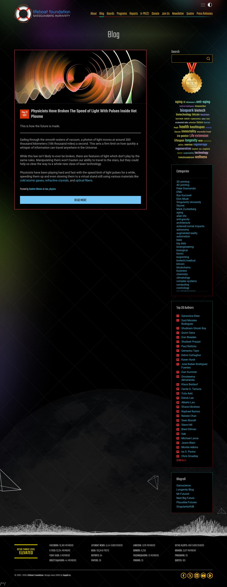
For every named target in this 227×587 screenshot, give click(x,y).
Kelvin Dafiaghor (191, 355)
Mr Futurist (182, 493)
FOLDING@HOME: (140, 556)
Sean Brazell (188, 420)
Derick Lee (187, 397)
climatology (183, 277)
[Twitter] (190, 575)
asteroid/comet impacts (190, 226)
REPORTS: (95, 556)
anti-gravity (182, 219)
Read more (80, 200)
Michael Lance (189, 438)
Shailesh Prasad (190, 341)
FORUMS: (137, 560)
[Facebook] (183, 575)
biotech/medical (185, 260)
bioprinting (182, 257)
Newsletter (178, 14)
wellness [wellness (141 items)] (201, 157)
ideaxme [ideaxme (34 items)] (177, 132)
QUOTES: (178, 560)
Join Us (166, 14)
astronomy (182, 229)
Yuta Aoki (187, 393)
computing (182, 284)
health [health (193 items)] (184, 127)
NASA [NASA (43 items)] (200, 141)
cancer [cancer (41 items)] (187, 119)
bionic (180, 253)
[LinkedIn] (196, 575)
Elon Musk (182, 198)
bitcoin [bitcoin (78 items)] (196, 114)
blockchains (183, 267)
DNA (179, 191)
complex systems (186, 281)
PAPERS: (94, 560)
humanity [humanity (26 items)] (209, 128)
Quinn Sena (188, 332)
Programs (122, 14)
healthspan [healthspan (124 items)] (197, 127)
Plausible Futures (186, 502)
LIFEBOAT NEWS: (98, 545)
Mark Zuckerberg (186, 209)
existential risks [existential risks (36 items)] (181, 123)
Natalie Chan (188, 415)
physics (52, 189)
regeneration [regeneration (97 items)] (183, 149)
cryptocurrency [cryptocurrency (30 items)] (195, 119)
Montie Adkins (189, 447)
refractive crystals (57, 180)
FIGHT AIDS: (54, 556)
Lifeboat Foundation (35, 575)
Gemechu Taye (190, 350)
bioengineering (185, 246)
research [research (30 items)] (195, 149)
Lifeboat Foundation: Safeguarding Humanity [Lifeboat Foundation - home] (42, 14)
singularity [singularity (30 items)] (206, 149)
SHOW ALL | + (181, 460)
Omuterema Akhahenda (188, 378)
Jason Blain (188, 442)
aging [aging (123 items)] (179, 102)
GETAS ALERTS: (181, 545)
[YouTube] (203, 575)
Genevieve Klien (190, 315)
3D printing (182, 181)
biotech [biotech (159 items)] (199, 110)
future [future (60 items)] (200, 122)
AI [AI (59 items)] (184, 102)
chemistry (182, 274)
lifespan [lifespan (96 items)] (179, 141)
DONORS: (137, 551)
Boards (110, 14)
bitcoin (180, 264)
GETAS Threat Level (26, 551)
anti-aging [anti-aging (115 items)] (203, 102)
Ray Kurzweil (183, 195)
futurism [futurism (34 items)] (207, 123)
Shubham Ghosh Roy (193, 328)
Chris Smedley (189, 456)
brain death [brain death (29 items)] (179, 119)
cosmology (182, 287)
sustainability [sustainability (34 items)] (188, 153)
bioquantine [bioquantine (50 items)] (200, 106)
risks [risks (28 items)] (200, 149)
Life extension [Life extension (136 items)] (198, 136)
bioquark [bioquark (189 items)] (187, 110)
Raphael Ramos (190, 411)
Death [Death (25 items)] (208, 119)
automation (183, 236)
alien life (181, 216)
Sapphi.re (67, 575)
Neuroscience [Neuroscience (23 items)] (207, 141)
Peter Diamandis (186, 188)
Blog (101, 14)
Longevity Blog (185, 489)
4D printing (182, 185)
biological (182, 250)
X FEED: (52, 551)
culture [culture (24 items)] (204, 119)
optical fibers (84, 180)
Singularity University (188, 202)
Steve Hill (186, 424)
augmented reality (186, 233)
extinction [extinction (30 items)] (192, 123)
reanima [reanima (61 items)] (188, 144)
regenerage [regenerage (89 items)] (200, 144)
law (46, 189)
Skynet (180, 205)
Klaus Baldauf (189, 384)
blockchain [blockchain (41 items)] (204, 115)
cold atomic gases (32, 180)
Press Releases (205, 14)
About (94, 14)
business (181, 270)
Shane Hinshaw (190, 406)
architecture (183, 222)
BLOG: (93, 551)
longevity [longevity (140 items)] (191, 140)
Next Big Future (185, 498)
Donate (155, 14)
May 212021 (24, 114)
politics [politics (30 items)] (181, 145)
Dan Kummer (189, 372)
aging (179, 212)
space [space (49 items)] (180, 153)
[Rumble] (210, 575)
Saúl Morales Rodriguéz (189, 322)
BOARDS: (178, 551)
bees (179, 239)
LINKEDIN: (137, 545)
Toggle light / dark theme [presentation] (210, 5)
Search (208, 59)
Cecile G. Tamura (191, 389)
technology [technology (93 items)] (201, 153)
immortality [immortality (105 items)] (188, 131)
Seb (183, 433)
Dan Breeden (188, 337)
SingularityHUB (185, 506)
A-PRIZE (144, 14)
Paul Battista (188, 346)
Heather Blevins (35, 189)
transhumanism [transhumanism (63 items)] (186, 157)
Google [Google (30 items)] (176, 128)
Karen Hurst (188, 359)
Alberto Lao (188, 402)
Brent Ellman (188, 429)
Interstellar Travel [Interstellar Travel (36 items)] (204, 132)
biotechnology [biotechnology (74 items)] (183, 114)
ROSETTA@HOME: (57, 560)
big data (181, 243)
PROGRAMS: (180, 556)
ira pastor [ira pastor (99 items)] (183, 136)
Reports (134, 14)
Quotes (190, 14)
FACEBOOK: (54, 545)
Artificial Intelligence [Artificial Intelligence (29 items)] (186, 106)
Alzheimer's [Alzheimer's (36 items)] (190, 102)
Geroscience (183, 485)
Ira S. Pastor (188, 451)
